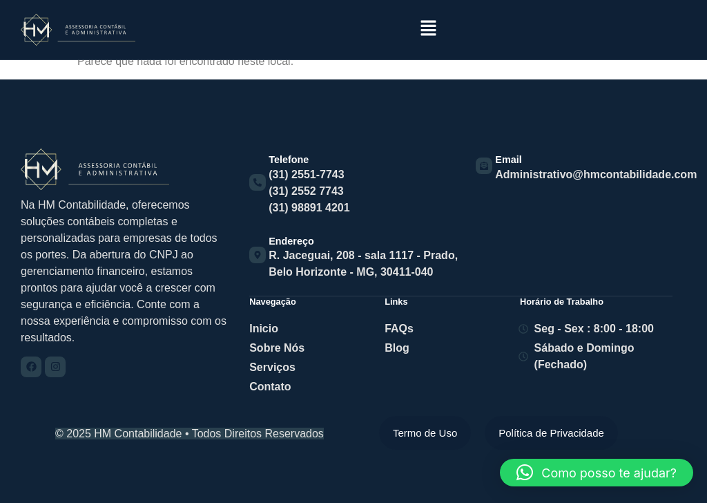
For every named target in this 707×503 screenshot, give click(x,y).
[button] (428, 29)
